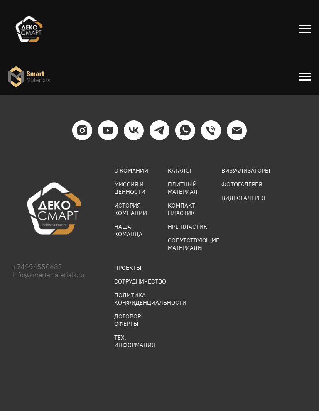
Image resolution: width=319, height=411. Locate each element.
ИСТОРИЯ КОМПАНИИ (130, 209)
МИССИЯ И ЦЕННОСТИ (129, 188)
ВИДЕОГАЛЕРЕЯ (243, 198)
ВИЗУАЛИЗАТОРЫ (245, 170)
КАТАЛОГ (180, 170)
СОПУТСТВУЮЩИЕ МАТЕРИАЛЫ (193, 244)
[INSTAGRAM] (82, 130)
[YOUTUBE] (108, 130)
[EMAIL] (237, 130)
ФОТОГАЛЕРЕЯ (241, 184)
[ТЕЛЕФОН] (211, 130)
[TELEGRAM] (159, 130)
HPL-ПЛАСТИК (187, 226)
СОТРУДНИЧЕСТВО (140, 281)
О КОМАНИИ (131, 170)
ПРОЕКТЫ (127, 268)
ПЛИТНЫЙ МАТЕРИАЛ (183, 188)
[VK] (134, 130)
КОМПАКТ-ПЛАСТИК (182, 209)
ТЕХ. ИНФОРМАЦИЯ (134, 341)
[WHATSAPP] (185, 130)
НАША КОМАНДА (128, 230)
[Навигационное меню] (305, 29)
